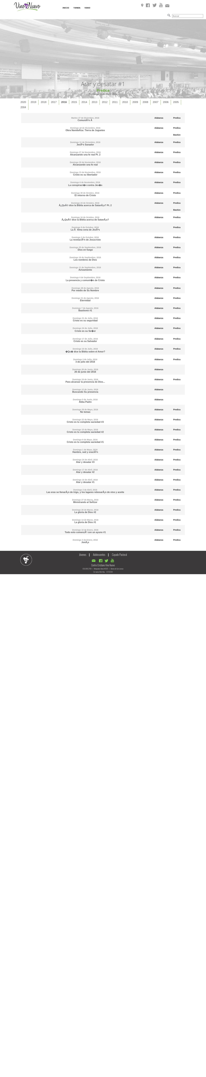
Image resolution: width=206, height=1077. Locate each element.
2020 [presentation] (23, 102)
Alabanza (158, 118)
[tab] (23, 102)
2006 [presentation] (166, 102)
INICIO (66, 8)
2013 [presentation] (94, 102)
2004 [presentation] (23, 107)
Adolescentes (99, 554)
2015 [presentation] (74, 102)
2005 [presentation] (176, 102)
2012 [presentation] (104, 102)
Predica (177, 118)
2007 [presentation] (155, 102)
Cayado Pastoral (119, 554)
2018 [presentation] (43, 102)
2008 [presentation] (145, 102)
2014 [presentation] (84, 102)
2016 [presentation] (64, 102)
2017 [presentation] (54, 102)
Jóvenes (82, 554)
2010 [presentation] (125, 102)
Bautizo (177, 135)
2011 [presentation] (115, 102)
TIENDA (76, 8)
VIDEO (87, 8)
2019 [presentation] (33, 102)
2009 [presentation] (135, 102)
